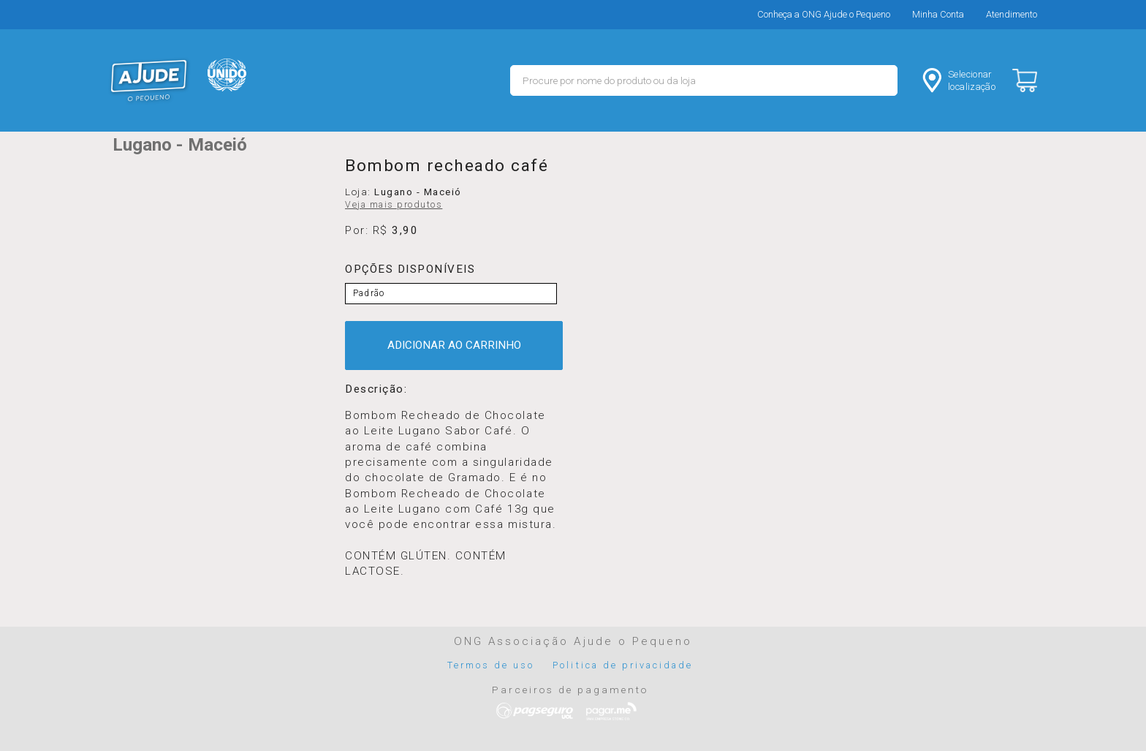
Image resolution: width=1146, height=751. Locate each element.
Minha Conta (938, 14)
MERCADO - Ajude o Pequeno (149, 80)
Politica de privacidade (623, 665)
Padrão (368, 293)
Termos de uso (491, 665)
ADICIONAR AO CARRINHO (454, 345)
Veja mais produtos (393, 205)
